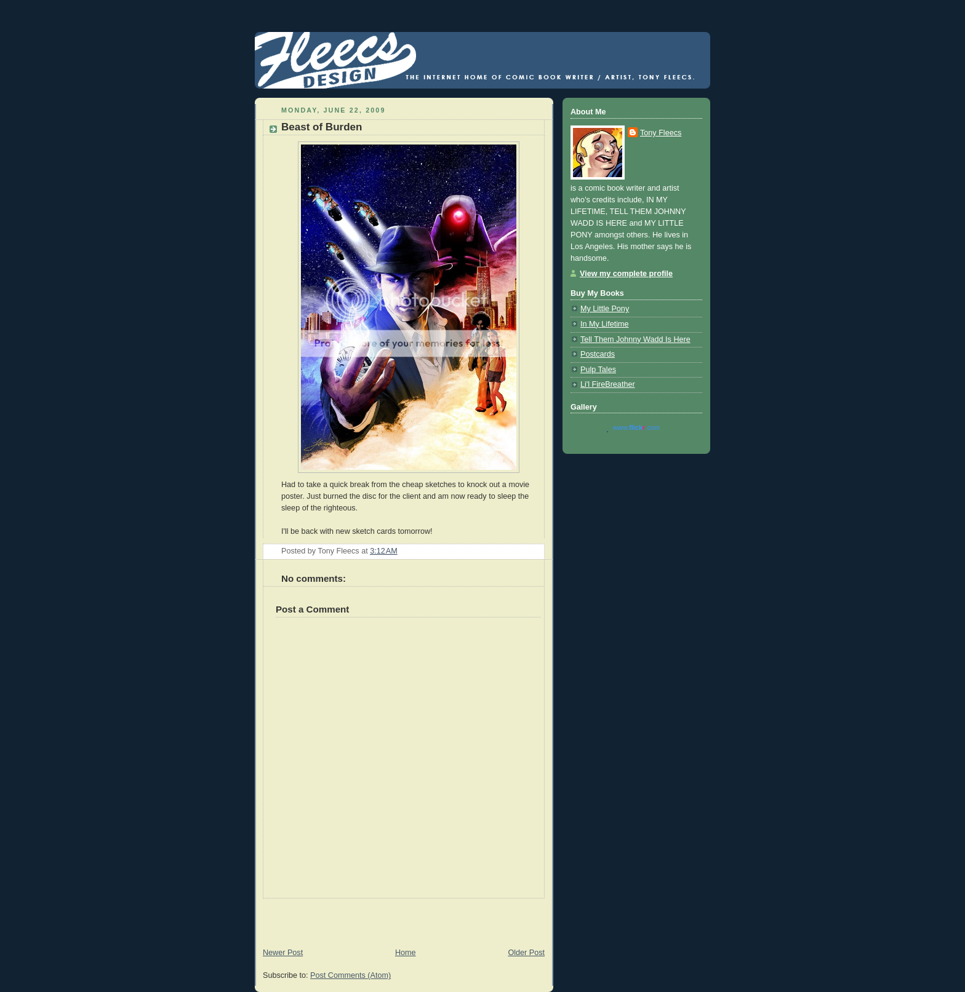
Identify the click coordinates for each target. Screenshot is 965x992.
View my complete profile (626, 273)
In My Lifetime (604, 324)
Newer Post (283, 952)
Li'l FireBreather (607, 384)
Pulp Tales (598, 369)
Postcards (597, 354)
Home (405, 952)
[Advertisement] (399, 917)
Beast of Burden (321, 127)
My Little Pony (604, 308)
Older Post (526, 952)
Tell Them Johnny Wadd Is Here (635, 339)
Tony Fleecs (660, 133)
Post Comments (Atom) (350, 975)
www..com (636, 427)
